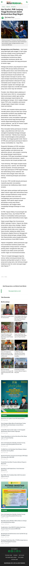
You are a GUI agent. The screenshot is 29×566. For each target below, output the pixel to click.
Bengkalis (13, 6)
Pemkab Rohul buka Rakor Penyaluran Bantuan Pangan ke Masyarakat (21, 371)
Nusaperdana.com (15, 291)
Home (3, 6)
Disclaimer (21, 557)
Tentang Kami (8, 555)
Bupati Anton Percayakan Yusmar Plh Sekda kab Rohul (13, 418)
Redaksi (15, 555)
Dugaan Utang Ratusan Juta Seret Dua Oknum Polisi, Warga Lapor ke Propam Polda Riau (20, 335)
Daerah (8, 6)
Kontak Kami (14, 559)
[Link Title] (9, 551)
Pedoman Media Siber (11, 557)
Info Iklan (21, 555)
